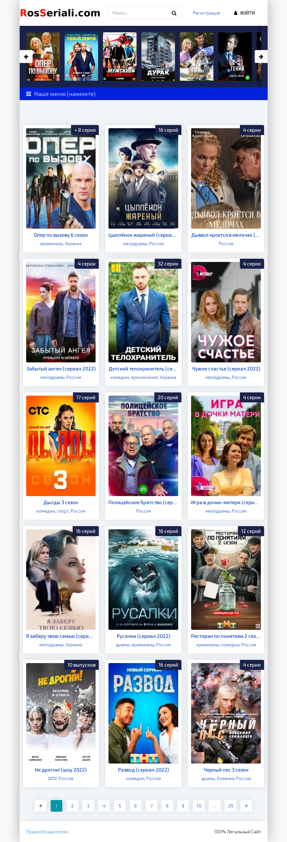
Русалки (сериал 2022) (143, 636)
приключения (144, 377)
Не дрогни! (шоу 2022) (61, 770)
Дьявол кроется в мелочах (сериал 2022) (226, 235)
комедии (119, 377)
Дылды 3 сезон (60, 502)
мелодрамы (135, 243)
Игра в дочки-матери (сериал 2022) (226, 502)
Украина (73, 243)
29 (230, 805)
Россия (156, 243)
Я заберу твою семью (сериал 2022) (61, 636)
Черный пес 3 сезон (226, 770)
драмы (122, 644)
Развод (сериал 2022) (143, 770)
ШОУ (52, 778)
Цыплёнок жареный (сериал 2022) (143, 235)
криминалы (51, 243)
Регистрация (206, 13)
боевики (225, 778)
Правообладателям (47, 831)
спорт (63, 511)
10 (199, 805)
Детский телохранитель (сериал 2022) (143, 368)
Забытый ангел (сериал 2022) (61, 368)
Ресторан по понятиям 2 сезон (226, 636)
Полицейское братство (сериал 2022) (143, 502)
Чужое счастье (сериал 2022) (226, 368)
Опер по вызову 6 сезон (61, 235)
